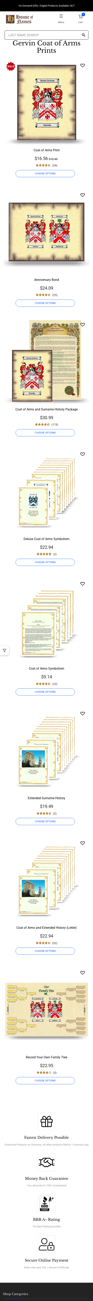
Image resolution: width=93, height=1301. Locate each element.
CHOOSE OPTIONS (45, 173)
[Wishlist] (82, 65)
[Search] (83, 35)
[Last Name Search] (46, 35)
